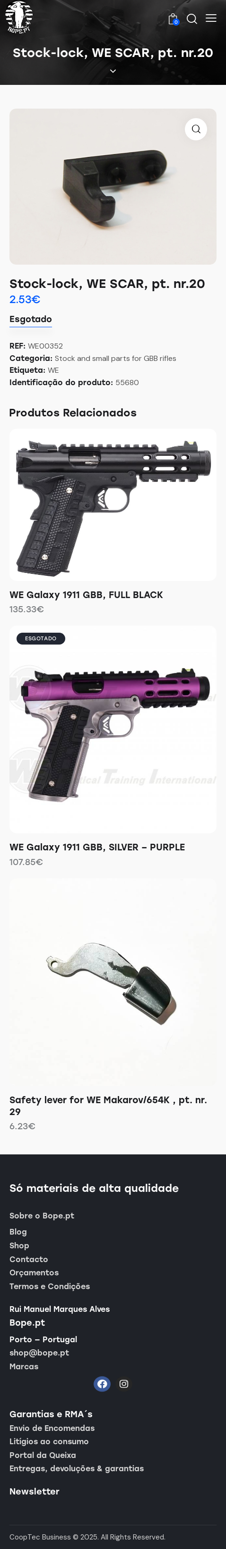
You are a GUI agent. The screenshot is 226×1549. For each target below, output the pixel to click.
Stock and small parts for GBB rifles (115, 358)
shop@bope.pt (39, 1352)
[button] (211, 18)
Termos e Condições (49, 1286)
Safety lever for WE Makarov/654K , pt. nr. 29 (108, 1106)
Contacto (28, 1259)
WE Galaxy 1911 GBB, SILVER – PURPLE (97, 847)
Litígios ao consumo (49, 1441)
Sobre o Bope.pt (41, 1215)
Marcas (23, 1366)
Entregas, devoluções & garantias (76, 1468)
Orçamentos (34, 1272)
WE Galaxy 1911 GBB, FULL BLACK (86, 595)
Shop (19, 1245)
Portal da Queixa (42, 1455)
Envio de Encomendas (52, 1428)
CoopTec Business (40, 1537)
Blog (18, 1231)
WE (53, 370)
